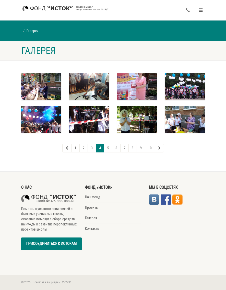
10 (150, 148)
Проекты (91, 207)
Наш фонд (92, 197)
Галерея (91, 218)
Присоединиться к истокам (51, 243)
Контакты (92, 228)
